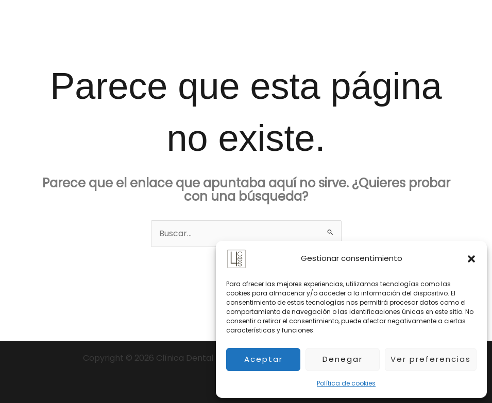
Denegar (343, 359)
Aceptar (263, 359)
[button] (471, 259)
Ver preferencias (431, 359)
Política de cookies (346, 383)
